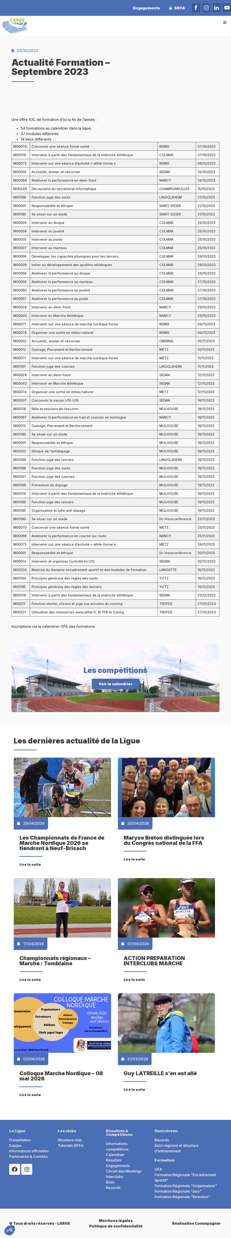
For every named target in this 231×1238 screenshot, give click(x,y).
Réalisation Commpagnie (196, 1223)
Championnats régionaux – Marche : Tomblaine (55, 961)
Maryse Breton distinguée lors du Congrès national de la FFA (164, 840)
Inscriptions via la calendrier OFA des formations (53, 626)
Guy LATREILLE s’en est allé (160, 1073)
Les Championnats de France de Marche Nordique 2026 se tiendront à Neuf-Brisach (61, 843)
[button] (225, 22)
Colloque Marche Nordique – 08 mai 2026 (61, 1076)
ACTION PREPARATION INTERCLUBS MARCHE (154, 961)
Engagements (146, 8)
